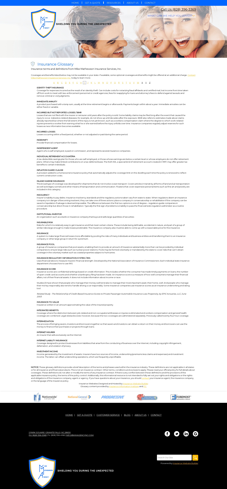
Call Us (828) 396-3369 (178, 9)
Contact (156, 415)
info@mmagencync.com (80, 435)
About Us (141, 415)
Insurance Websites (88, 383)
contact (145, 378)
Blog (127, 415)
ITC (145, 386)
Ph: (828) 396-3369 (37, 435)
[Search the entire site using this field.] (174, 457)
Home (69, 415)
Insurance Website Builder (135, 383)
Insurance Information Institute (124, 386)
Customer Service (108, 415)
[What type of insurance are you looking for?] (171, 15)
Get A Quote (84, 415)
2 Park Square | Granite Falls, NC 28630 (50, 432)
